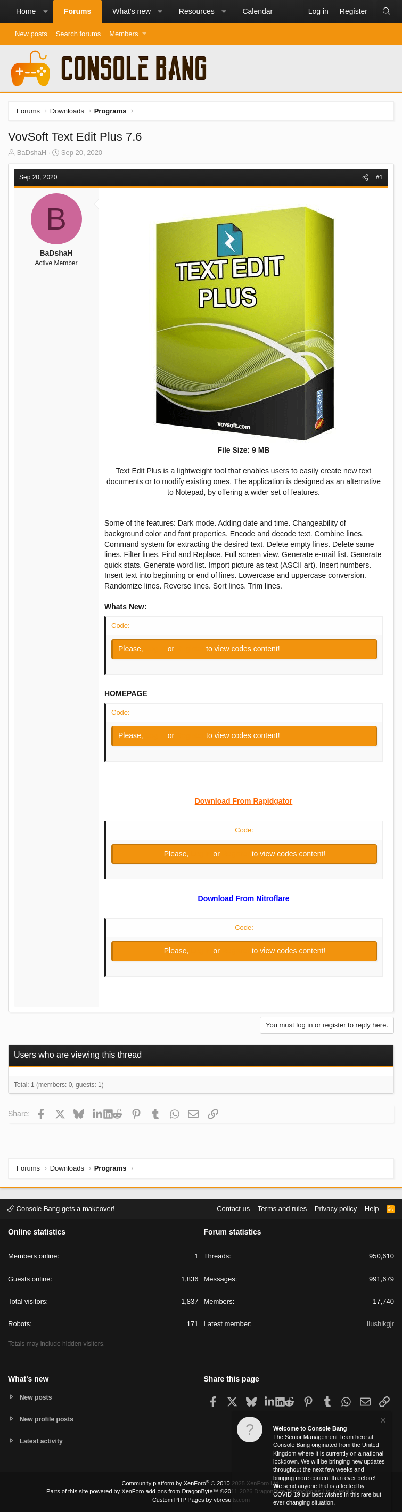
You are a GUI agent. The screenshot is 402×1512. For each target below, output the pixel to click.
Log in (156, 648)
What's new (131, 11)
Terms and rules (282, 1207)
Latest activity (43, 1441)
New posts (31, 34)
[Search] (386, 11)
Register (191, 648)
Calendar (257, 11)
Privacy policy (336, 1207)
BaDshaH (32, 153)
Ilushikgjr (380, 1323)
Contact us (233, 1207)
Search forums (78, 34)
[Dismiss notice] (382, 1422)
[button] (45, 11)
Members (123, 34)
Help (372, 1207)
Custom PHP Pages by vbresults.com (201, 1500)
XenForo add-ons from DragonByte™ (169, 1491)
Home (26, 11)
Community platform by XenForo (201, 1483)
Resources (197, 11)
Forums (77, 11)
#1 (379, 177)
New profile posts (48, 1418)
